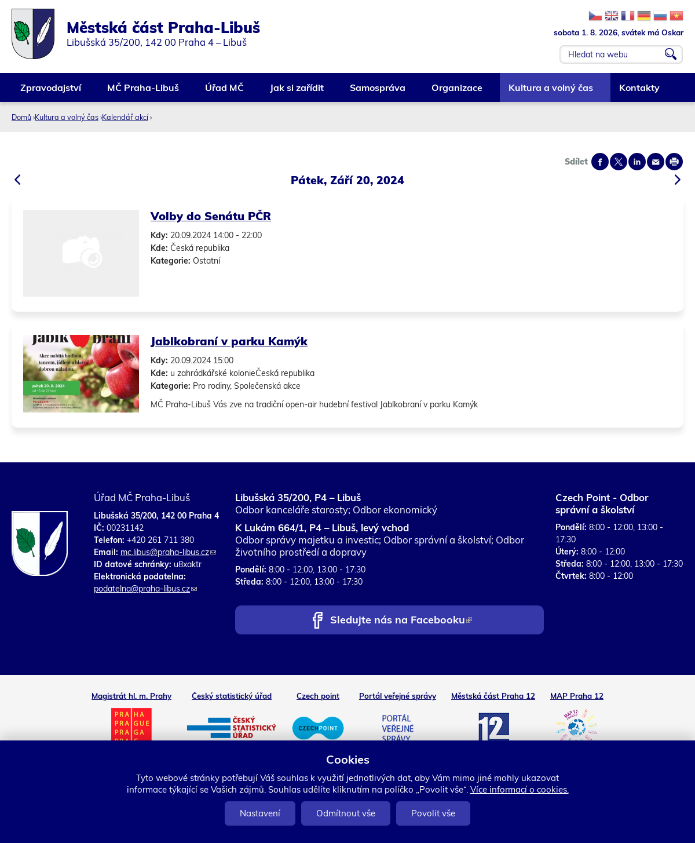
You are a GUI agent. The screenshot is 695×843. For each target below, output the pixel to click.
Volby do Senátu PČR (211, 216)
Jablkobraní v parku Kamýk (229, 341)
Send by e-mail (655, 161)
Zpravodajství (51, 92)
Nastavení (260, 813)
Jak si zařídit (297, 92)
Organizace (457, 92)
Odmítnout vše (345, 813)
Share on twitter (618, 161)
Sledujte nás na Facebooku (401, 621)
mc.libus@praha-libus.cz (168, 552)
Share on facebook (600, 161)
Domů (21, 117)
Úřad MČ (225, 92)
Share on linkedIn (637, 161)
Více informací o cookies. (519, 789)
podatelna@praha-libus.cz (145, 588)
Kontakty (640, 92)
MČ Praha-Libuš (143, 92)
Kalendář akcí (125, 117)
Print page (674, 161)
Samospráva (378, 92)
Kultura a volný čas (551, 92)
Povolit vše (433, 813)
